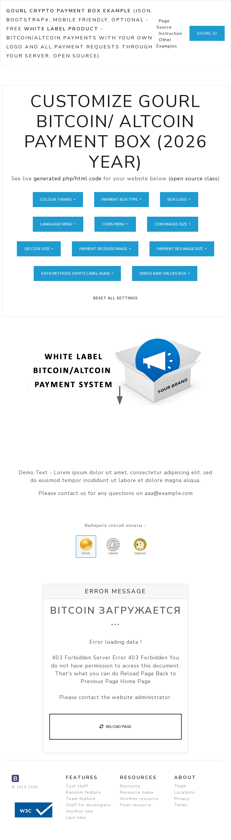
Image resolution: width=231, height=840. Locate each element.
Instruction (170, 33)
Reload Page (115, 726)
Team (180, 786)
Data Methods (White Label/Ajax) (76, 273)
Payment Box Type (120, 199)
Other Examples (166, 43)
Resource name (137, 792)
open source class (194, 178)
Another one (79, 811)
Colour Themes (56, 199)
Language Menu (56, 224)
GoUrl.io (207, 33)
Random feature (83, 792)
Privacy (182, 799)
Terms (181, 805)
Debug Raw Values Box (163, 273)
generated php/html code (68, 178)
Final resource (135, 805)
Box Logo (178, 199)
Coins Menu (114, 224)
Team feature (81, 799)
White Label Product (61, 29)
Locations (184, 792)
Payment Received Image (103, 248)
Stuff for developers (88, 805)
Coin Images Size (171, 224)
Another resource (139, 799)
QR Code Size (37, 248)
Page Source (164, 24)
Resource (130, 786)
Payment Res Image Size (180, 248)
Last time (76, 817)
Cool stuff (77, 786)
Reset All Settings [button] (115, 298)
